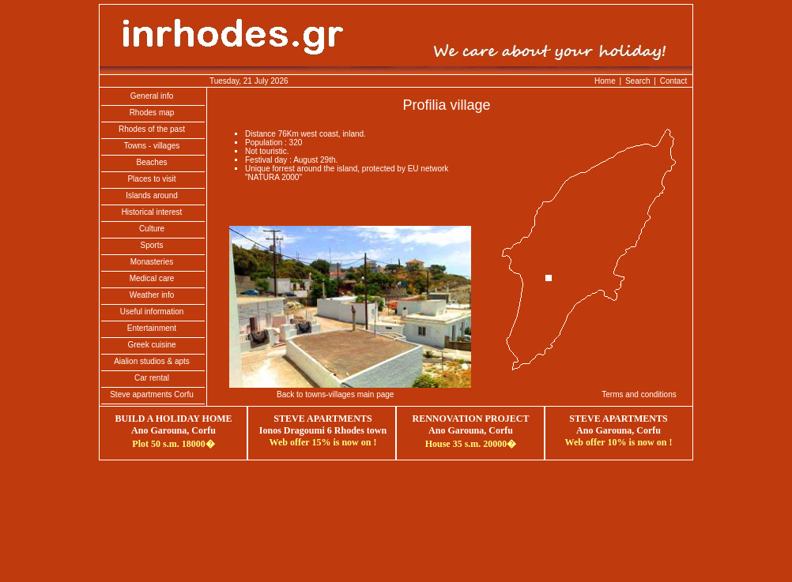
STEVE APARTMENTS (618, 418)
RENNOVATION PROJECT (471, 418)
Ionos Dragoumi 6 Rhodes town (323, 430)
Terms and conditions (639, 394)
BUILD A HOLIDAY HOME (173, 418)
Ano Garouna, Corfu (618, 430)
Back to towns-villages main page (335, 394)
